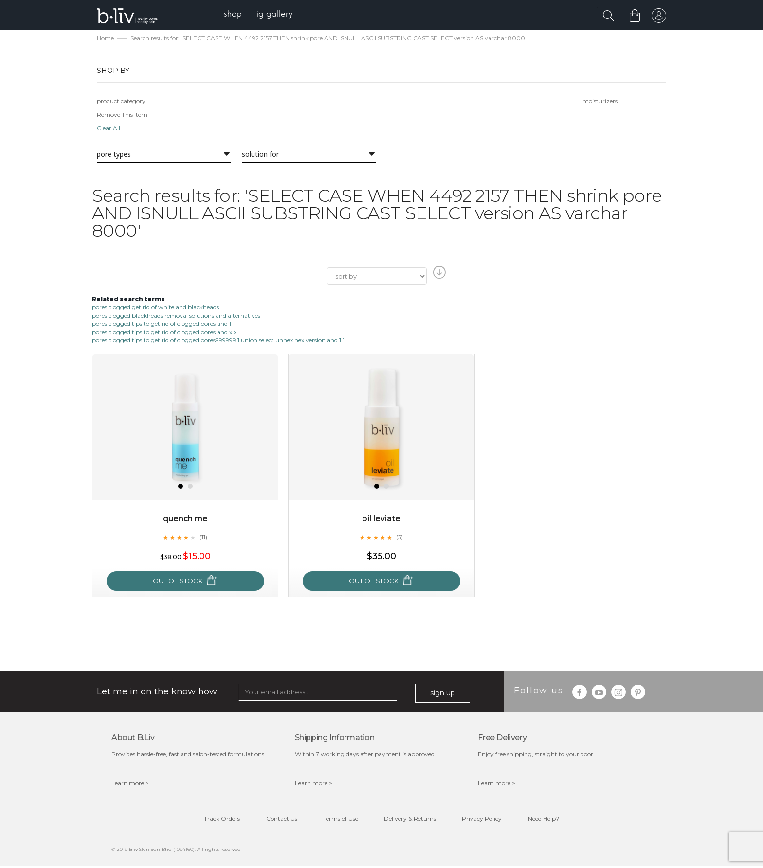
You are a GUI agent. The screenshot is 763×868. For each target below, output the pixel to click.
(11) (203, 538)
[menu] (260, 15)
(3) (399, 538)
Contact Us (274, 820)
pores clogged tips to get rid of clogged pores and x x (164, 333)
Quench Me (185, 520)
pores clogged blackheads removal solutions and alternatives (176, 316)
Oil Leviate (381, 520)
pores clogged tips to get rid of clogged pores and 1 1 (163, 324)
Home (105, 39)
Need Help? (555, 820)
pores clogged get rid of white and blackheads (155, 308)
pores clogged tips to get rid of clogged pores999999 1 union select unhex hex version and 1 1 (218, 341)
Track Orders (210, 820)
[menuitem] (234, 15)
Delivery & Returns (412, 820)
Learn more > (130, 784)
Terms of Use (338, 820)
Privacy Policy (489, 820)
